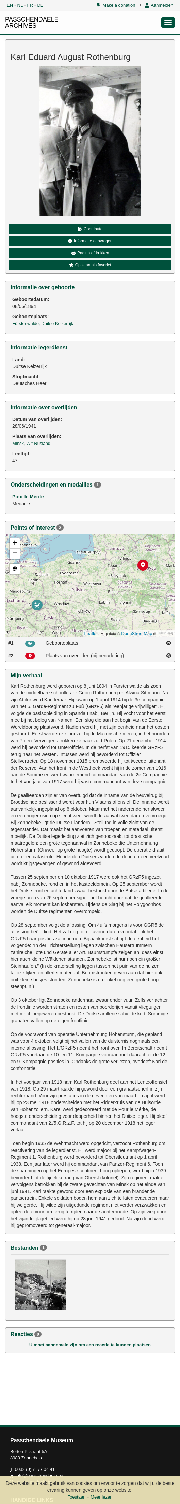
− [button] (15, 554)
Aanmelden (159, 5)
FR (30, 5)
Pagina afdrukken (90, 253)
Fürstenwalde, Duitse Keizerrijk (42, 323)
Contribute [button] (90, 229)
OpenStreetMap (136, 633)
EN (10, 5)
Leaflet (91, 633)
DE (40, 5)
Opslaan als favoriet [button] (90, 265)
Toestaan (77, 1497)
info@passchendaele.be (39, 1475)
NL (20, 5)
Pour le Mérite (28, 497)
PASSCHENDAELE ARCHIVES (32, 22)
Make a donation (116, 5)
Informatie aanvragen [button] (90, 241)
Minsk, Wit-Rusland (31, 443)
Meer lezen (101, 1497)
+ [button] (15, 543)
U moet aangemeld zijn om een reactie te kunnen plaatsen (90, 1344)
